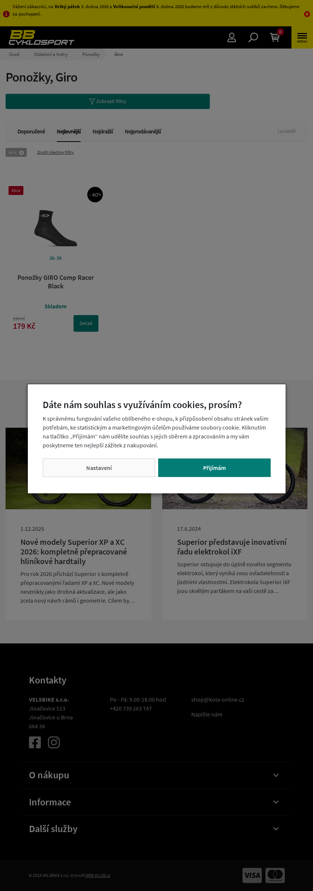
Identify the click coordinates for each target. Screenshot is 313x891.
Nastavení (99, 467)
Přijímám (214, 467)
